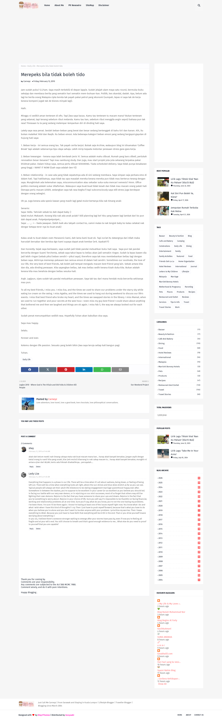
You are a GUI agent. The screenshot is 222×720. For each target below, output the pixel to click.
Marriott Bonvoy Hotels (169, 282)
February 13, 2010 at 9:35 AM (39, 477)
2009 (179, 557)
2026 (179, 478)
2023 (179, 492)
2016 (179, 524)
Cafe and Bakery (166, 241)
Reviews (185, 297)
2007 (179, 566)
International (181, 266)
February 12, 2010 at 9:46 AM (39, 451)
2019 (179, 510)
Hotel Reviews (165, 266)
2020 (179, 506)
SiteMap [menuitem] (90, 5)
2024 (179, 487)
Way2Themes (44, 715)
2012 (179, 543)
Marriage (174, 277)
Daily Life (31, 66)
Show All (162, 684)
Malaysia (163, 277)
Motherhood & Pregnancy (170, 287)
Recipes (192, 292)
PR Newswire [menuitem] (74, 5)
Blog (190, 236)
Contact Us (199, 715)
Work (177, 307)
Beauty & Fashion (176, 236)
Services (162, 302)
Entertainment (165, 251)
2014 (179, 533)
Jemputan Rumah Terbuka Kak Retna (184, 209)
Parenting (189, 287)
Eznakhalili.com (165, 653)
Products (180, 292)
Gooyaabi (69, 715)
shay (31, 448)
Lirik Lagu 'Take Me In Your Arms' (184, 452)
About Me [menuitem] (59, 5)
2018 (179, 515)
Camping (180, 241)
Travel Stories (165, 307)
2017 (179, 519)
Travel (186, 302)
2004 (179, 580)
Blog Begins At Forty (167, 620)
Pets (161, 292)
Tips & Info (175, 302)
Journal (194, 266)
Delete (38, 467)
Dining (188, 246)
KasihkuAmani (164, 628)
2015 (179, 529)
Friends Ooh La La (166, 261)
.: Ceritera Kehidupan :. (168, 678)
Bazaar (162, 236)
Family (178, 251)
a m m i (161, 645)
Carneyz (27, 81)
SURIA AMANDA (164, 637)
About (188, 715)
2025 (179, 482)
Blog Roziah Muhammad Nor (171, 612)
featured (180, 256)
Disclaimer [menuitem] (104, 5)
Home (23, 66)
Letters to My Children (168, 272)
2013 (179, 538)
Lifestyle (185, 272)
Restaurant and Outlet (168, 297)
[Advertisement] (111, 34)
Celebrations (164, 246)
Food (190, 256)
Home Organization (186, 261)
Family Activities (166, 256)
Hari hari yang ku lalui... (169, 662)
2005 (179, 575)
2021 (179, 501)
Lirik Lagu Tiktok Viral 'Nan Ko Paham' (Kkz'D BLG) (184, 181)
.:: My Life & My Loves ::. (168, 603)
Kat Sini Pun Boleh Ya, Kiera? (182, 195)
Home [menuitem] (47, 5)
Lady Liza (34, 473)
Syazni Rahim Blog (166, 670)
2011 (179, 547)
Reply (31, 467)
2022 (179, 496)
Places (170, 292)
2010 (179, 552)
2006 (179, 570)
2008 (179, 561)
